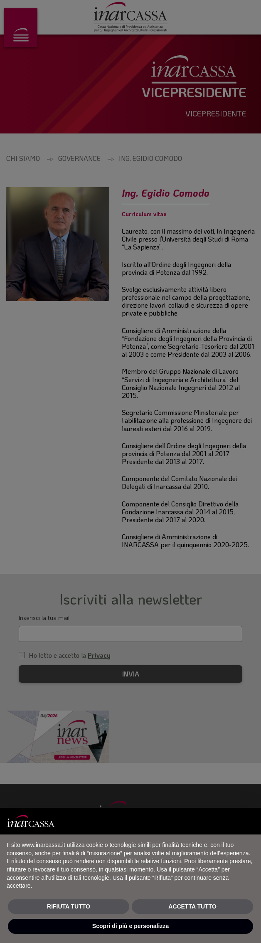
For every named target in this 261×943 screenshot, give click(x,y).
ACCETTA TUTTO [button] (192, 906)
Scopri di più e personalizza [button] (130, 926)
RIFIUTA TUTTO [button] (68, 906)
